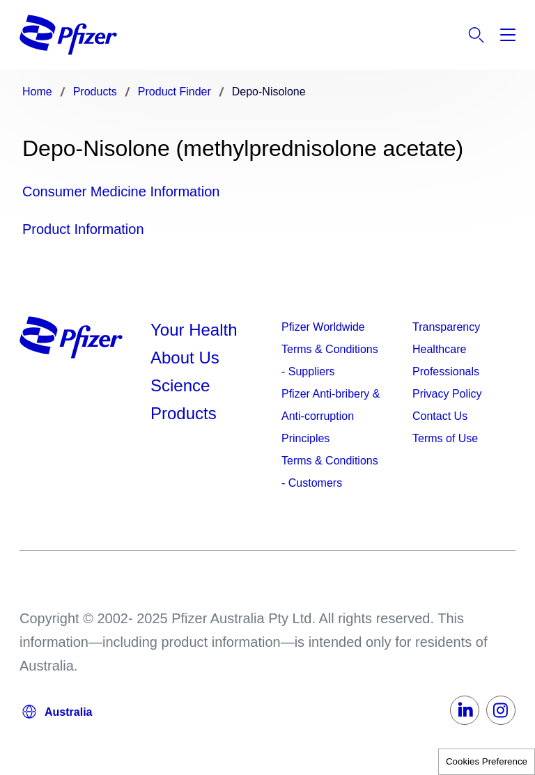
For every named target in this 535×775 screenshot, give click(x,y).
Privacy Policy (447, 394)
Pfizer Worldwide (323, 327)
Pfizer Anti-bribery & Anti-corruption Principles (330, 416)
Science (180, 385)
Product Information (83, 229)
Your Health (194, 329)
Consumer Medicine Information (120, 191)
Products (183, 413)
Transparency (446, 327)
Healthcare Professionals (445, 360)
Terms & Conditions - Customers (329, 472)
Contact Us (439, 416)
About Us (184, 357)
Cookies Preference (486, 761)
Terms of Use (445, 438)
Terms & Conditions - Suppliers (329, 360)
